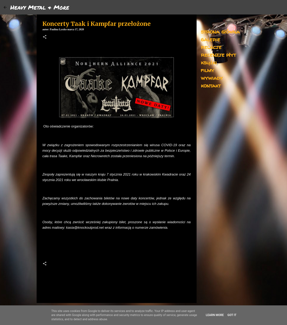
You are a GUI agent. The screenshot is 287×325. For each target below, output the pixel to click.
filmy (207, 70)
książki (209, 62)
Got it (231, 315)
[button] (44, 37)
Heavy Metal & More (39, 7)
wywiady (212, 77)
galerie (210, 39)
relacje (211, 47)
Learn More (215, 315)
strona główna (220, 31)
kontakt (211, 85)
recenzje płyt (218, 54)
